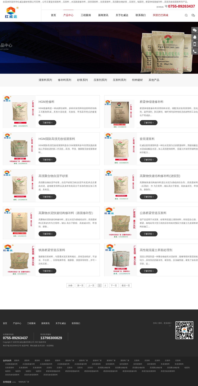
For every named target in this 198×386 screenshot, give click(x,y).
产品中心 (68, 15)
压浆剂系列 (100, 79)
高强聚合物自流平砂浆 (53, 176)
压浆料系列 (119, 79)
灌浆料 (16, 360)
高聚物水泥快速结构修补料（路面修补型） (67, 213)
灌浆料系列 (45, 79)
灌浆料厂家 (69, 360)
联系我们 (141, 15)
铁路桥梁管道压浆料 (52, 250)
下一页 (114, 285)
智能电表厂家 (23, 382)
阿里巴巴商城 (160, 15)
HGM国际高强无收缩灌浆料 (57, 138)
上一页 (91, 285)
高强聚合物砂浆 (104, 367)
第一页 (80, 285)
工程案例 (86, 15)
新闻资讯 (103, 15)
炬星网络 (50, 346)
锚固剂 (187, 367)
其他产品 (154, 79)
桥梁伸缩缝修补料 (151, 101)
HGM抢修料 (46, 101)
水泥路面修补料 (11, 364)
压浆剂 (49, 367)
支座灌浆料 (165, 364)
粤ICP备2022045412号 (12, 346)
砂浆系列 (82, 79)
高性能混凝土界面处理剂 (156, 250)
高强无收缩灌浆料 (149, 371)
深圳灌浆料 (96, 364)
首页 (53, 15)
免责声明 (25, 346)
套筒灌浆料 (147, 138)
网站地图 (33, 346)
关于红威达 (122, 15)
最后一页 (126, 285)
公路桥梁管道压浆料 (153, 213)
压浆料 (136, 360)
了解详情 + (47, 122)
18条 (70, 285)
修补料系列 (64, 79)
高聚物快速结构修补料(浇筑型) (160, 176)
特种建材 (137, 79)
